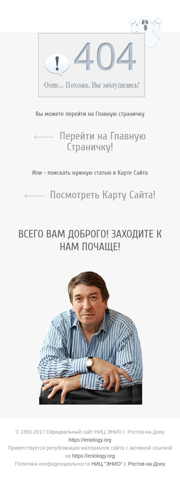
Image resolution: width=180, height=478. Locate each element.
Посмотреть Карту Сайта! (103, 195)
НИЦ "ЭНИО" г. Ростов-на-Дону (128, 464)
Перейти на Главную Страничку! (103, 142)
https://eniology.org (90, 440)
